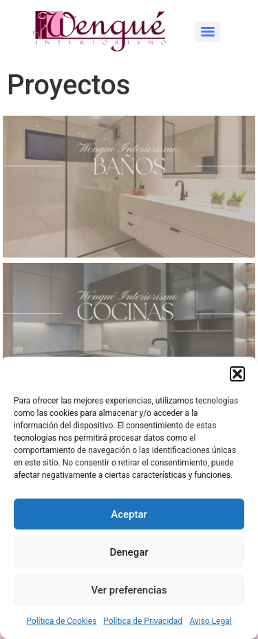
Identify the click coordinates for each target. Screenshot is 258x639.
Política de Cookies (61, 621)
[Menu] (207, 31)
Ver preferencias (128, 590)
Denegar (128, 552)
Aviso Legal (210, 621)
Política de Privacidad (142, 621)
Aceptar (129, 514)
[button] (237, 374)
